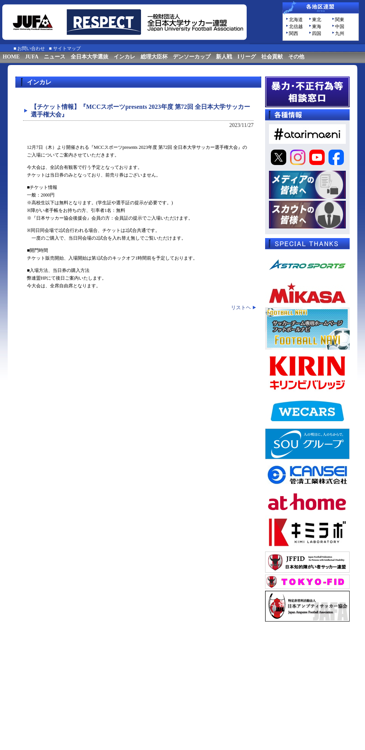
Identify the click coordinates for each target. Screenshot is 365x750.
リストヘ (241, 307)
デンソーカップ (192, 57)
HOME (11, 57)
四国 (316, 33)
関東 (339, 19)
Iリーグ (246, 57)
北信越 (296, 26)
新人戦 (224, 57)
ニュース (54, 57)
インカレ (124, 57)
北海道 (296, 19)
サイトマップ (67, 48)
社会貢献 (272, 57)
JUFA (31, 57)
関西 (293, 33)
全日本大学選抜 (89, 57)
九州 (339, 33)
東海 (316, 26)
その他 (296, 57)
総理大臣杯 (154, 57)
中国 (339, 26)
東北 (316, 19)
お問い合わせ (31, 48)
